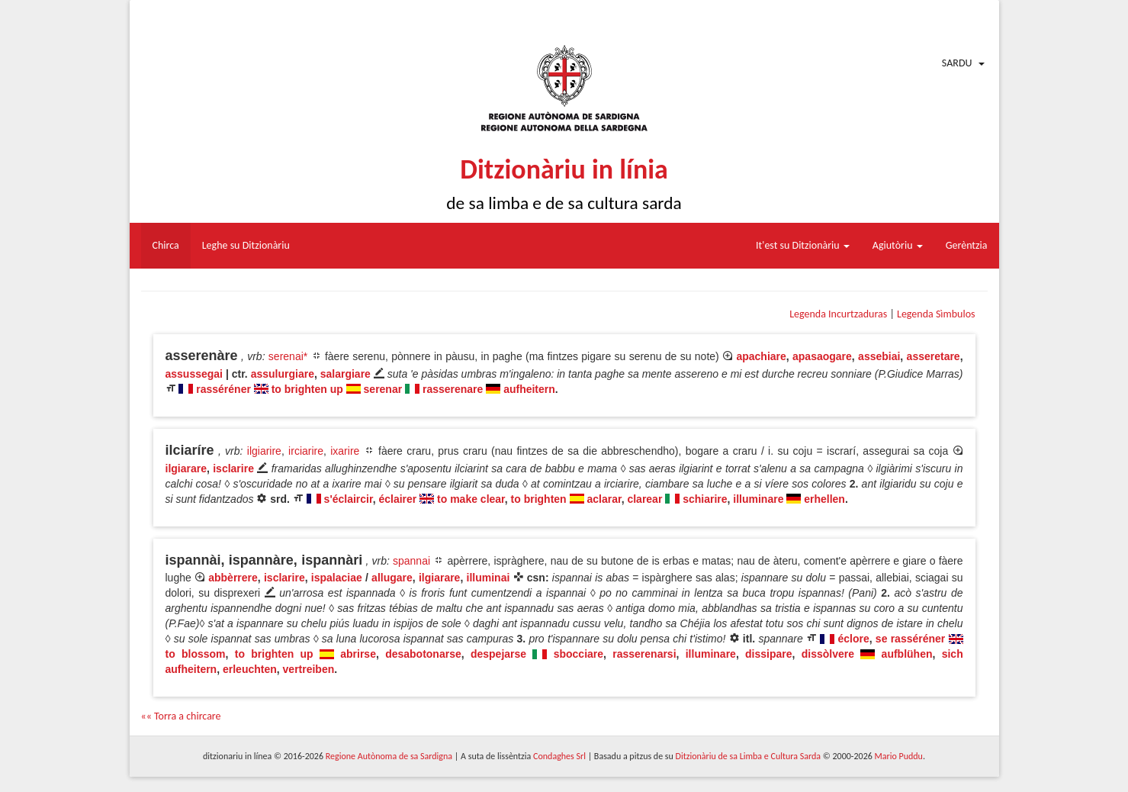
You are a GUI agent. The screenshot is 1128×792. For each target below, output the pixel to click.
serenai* (287, 356)
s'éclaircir (348, 499)
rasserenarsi (644, 654)
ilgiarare (186, 468)
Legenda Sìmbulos (936, 313)
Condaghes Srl (559, 756)
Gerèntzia (967, 245)
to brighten (539, 499)
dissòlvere (828, 654)
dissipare (768, 654)
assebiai (879, 356)
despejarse (498, 654)
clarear (644, 499)
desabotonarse (423, 654)
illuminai (488, 577)
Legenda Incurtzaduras (838, 313)
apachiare (761, 356)
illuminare (758, 499)
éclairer (397, 499)
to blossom (196, 654)
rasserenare (453, 389)
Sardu (957, 62)
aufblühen (907, 654)
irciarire (305, 451)
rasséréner (223, 389)
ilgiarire (264, 451)
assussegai (194, 374)
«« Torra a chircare (181, 716)
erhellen (824, 499)
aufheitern (529, 389)
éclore (853, 639)
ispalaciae (336, 577)
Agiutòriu (898, 245)
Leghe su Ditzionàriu (246, 245)
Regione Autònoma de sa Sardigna (389, 756)
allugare (392, 577)
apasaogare (822, 356)
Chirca (166, 245)
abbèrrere (233, 577)
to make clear (471, 499)
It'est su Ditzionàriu (803, 245)
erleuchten (250, 669)
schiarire (705, 499)
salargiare (345, 374)
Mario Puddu (899, 756)
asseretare (933, 356)
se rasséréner (910, 639)
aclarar (603, 499)
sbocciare (578, 654)
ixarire (344, 451)
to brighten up (307, 389)
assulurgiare (282, 374)
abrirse (358, 654)
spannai (411, 561)
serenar (383, 389)
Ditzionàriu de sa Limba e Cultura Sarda (748, 756)
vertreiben (309, 669)
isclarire (233, 468)
